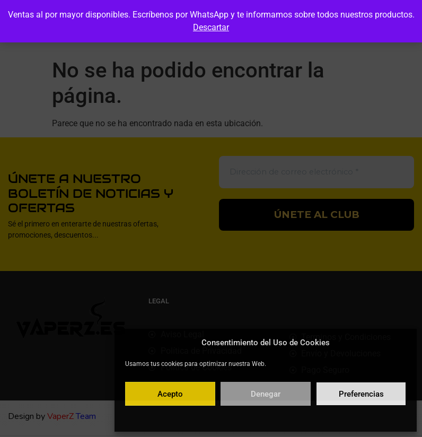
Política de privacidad (277, 418)
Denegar (265, 394)
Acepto (170, 394)
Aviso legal (329, 418)
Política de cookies (214, 418)
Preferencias (361, 394)
